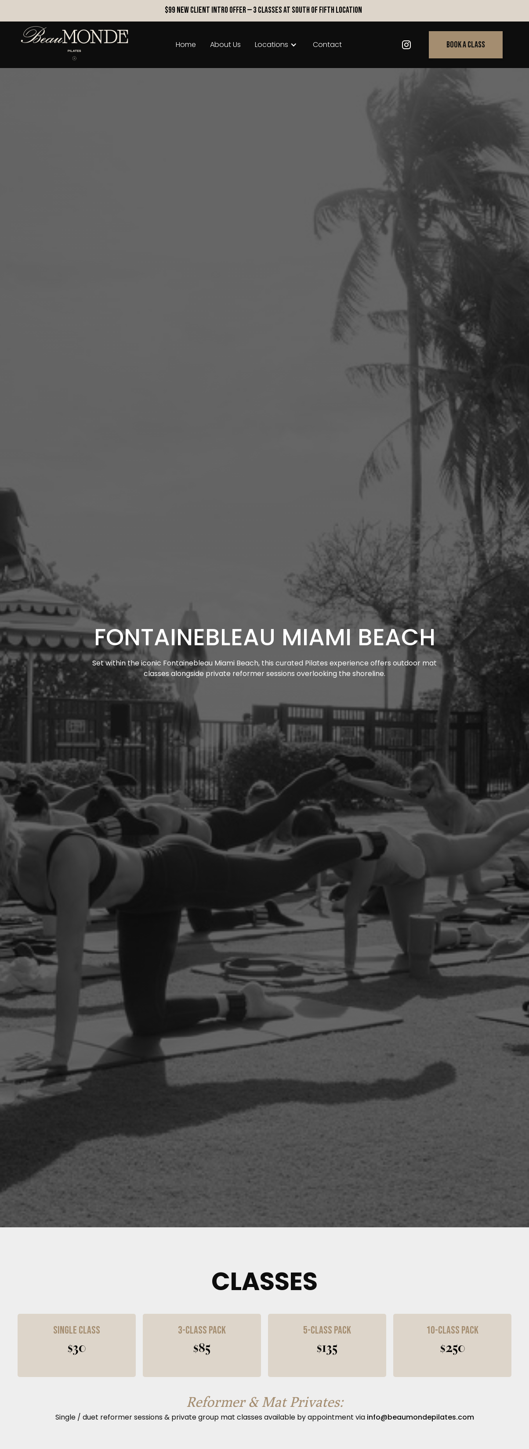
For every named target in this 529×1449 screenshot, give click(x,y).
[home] (75, 45)
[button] (277, 44)
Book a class (465, 45)
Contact (327, 45)
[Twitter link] (406, 45)
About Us (225, 45)
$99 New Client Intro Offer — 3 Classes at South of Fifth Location (263, 10)
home (186, 45)
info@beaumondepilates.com (420, 1417)
